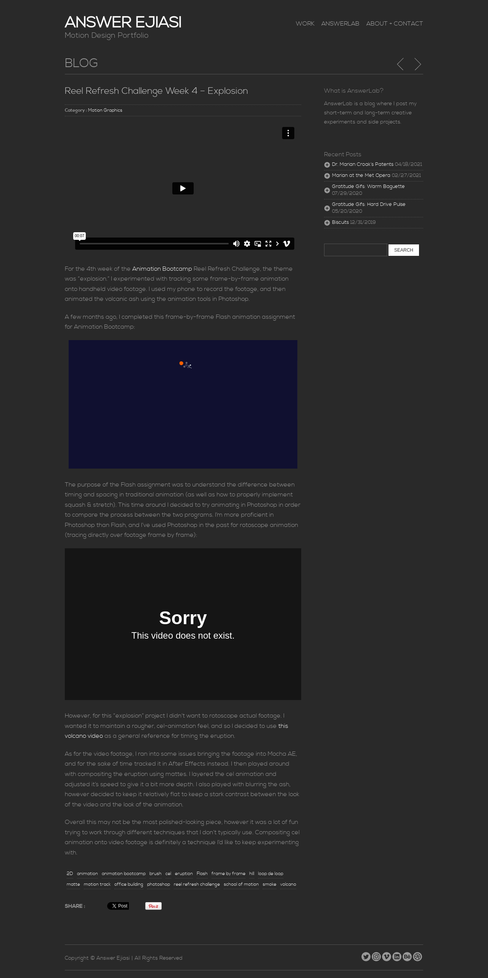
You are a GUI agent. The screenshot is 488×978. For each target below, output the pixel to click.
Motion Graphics (105, 110)
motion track (97, 884)
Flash (202, 874)
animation (87, 874)
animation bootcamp (124, 874)
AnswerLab (340, 23)
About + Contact (394, 23)
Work (305, 23)
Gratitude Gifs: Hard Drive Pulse (369, 204)
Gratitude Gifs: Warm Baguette (368, 186)
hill (251, 874)
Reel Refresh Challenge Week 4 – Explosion (156, 91)
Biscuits (340, 222)
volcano (288, 884)
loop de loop (270, 874)
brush (155, 874)
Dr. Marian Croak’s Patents (362, 164)
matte (73, 884)
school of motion (241, 884)
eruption (184, 874)
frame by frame (229, 874)
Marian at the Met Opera (361, 175)
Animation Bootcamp (162, 269)
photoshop (158, 884)
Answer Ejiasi (123, 23)
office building (128, 884)
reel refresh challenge (197, 884)
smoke (269, 884)
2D (70, 874)
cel (168, 874)
